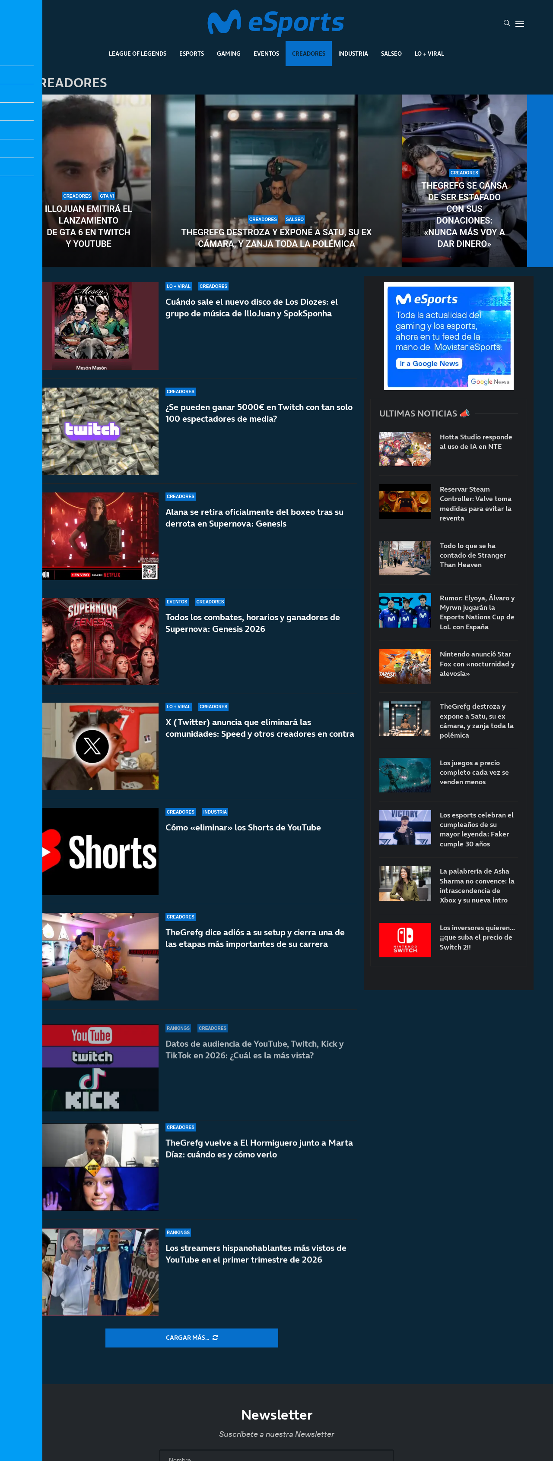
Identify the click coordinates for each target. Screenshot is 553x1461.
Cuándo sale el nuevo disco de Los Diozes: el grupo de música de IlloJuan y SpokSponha (251, 307)
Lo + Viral (429, 53)
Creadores (308, 53)
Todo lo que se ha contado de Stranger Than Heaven (473, 555)
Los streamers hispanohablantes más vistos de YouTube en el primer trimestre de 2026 (255, 1260)
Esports (191, 53)
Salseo (391, 53)
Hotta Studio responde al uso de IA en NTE (476, 441)
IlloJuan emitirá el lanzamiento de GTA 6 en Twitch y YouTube (88, 226)
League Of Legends (137, 53)
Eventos (266, 53)
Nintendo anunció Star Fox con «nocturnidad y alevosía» (477, 663)
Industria (353, 53)
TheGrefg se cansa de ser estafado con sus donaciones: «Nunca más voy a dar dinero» (464, 214)
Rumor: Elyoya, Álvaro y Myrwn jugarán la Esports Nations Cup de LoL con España (477, 612)
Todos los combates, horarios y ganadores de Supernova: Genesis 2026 (252, 629)
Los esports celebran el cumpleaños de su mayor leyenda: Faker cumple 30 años (477, 829)
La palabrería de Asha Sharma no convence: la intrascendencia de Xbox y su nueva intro (477, 885)
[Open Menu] (519, 23)
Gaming (229, 53)
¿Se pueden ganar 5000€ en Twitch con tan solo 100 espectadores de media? (259, 413)
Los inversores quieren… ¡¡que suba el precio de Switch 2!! (477, 937)
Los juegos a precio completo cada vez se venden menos (474, 772)
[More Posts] (191, 1337)
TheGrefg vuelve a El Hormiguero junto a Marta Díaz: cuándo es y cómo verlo (259, 1166)
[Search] (506, 24)
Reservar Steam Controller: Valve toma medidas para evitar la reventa (476, 503)
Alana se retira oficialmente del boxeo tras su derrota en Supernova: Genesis (254, 518)
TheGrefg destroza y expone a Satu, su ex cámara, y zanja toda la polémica (276, 238)
